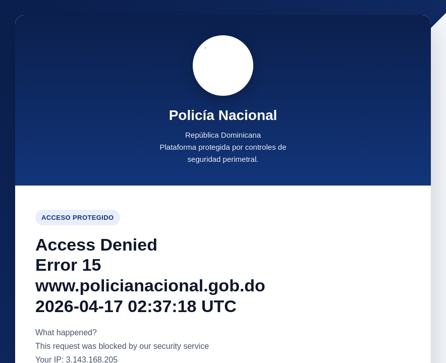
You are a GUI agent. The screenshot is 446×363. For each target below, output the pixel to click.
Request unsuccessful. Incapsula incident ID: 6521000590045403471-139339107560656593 (223, 181)
